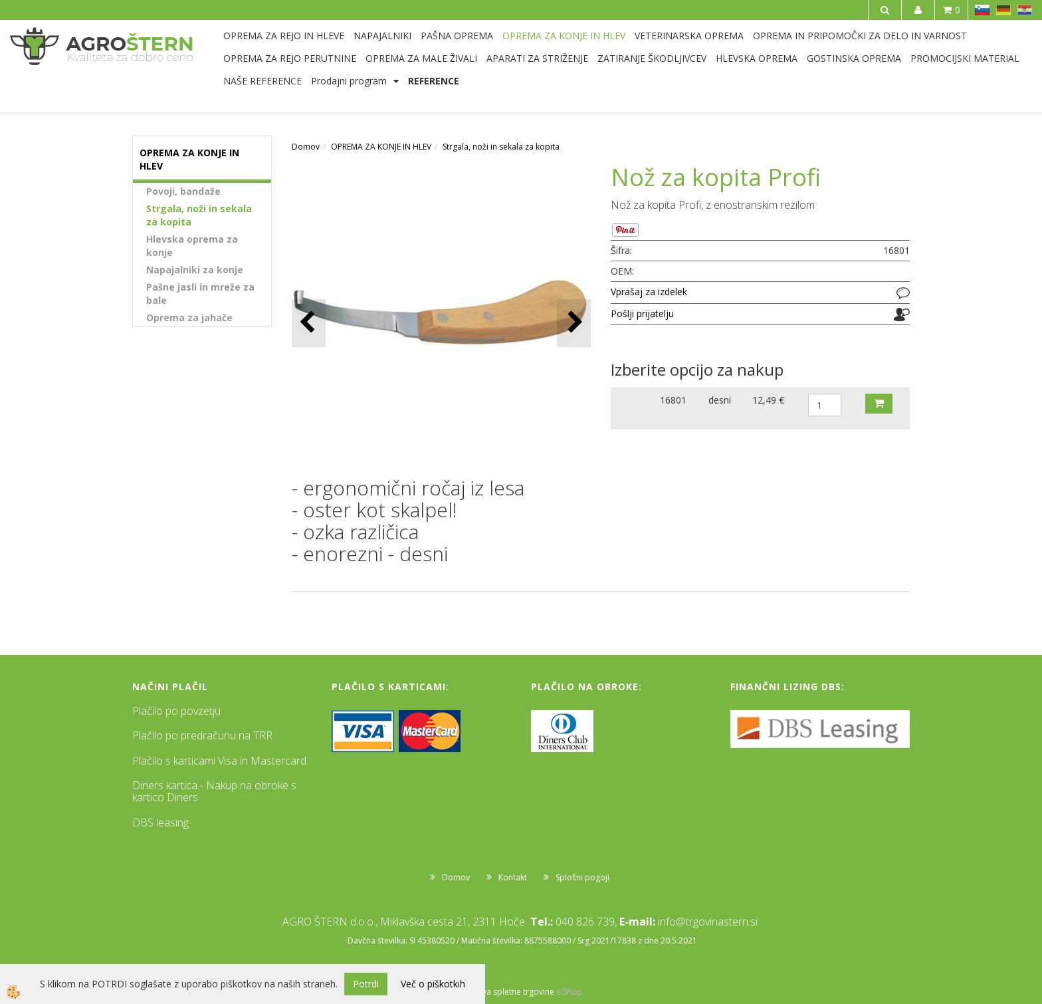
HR (1024, 10)
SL (982, 10)
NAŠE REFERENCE (262, 80)
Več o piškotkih (433, 983)
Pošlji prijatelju (642, 313)
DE (1003, 10)
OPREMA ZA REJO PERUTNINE (289, 58)
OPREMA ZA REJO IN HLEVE (283, 35)
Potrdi (366, 983)
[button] (574, 322)
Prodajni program (349, 80)
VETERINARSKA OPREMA (689, 35)
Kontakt (512, 877)
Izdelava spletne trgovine (507, 991)
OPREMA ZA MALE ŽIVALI (421, 58)
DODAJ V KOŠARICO (878, 404)
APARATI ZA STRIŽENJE (537, 58)
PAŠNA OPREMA (457, 35)
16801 (673, 400)
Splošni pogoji (582, 877)
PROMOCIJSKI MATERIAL (964, 58)
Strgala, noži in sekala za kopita (199, 215)
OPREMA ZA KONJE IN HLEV (563, 35)
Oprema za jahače (189, 317)
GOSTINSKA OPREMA (854, 58)
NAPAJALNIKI (382, 35)
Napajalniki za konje (194, 269)
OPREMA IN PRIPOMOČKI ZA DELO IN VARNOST (860, 35)
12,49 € (768, 400)
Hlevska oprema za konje (192, 246)
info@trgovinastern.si (708, 921)
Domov (306, 146)
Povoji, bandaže (183, 191)
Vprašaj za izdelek (649, 291)
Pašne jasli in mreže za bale (200, 294)
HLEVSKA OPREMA (756, 58)
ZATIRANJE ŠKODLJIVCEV (651, 58)
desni (719, 400)
